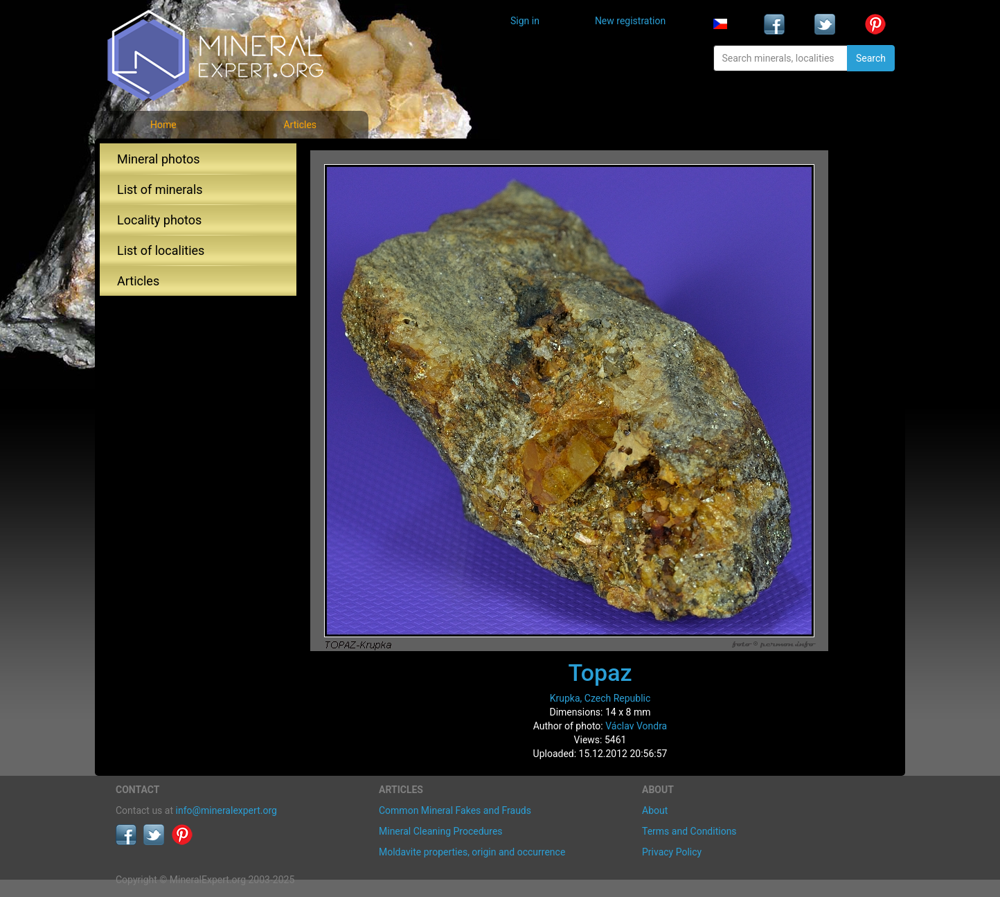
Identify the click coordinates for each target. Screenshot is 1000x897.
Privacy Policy (672, 852)
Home (163, 124)
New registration (630, 20)
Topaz (600, 672)
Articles (299, 124)
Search (871, 58)
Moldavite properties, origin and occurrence (472, 852)
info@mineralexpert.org (226, 810)
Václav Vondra (636, 725)
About (655, 810)
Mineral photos (158, 159)
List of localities (160, 250)
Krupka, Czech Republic (600, 698)
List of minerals (160, 189)
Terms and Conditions (689, 831)
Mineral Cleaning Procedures (441, 831)
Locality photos (159, 220)
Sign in (524, 20)
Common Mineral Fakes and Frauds (455, 810)
